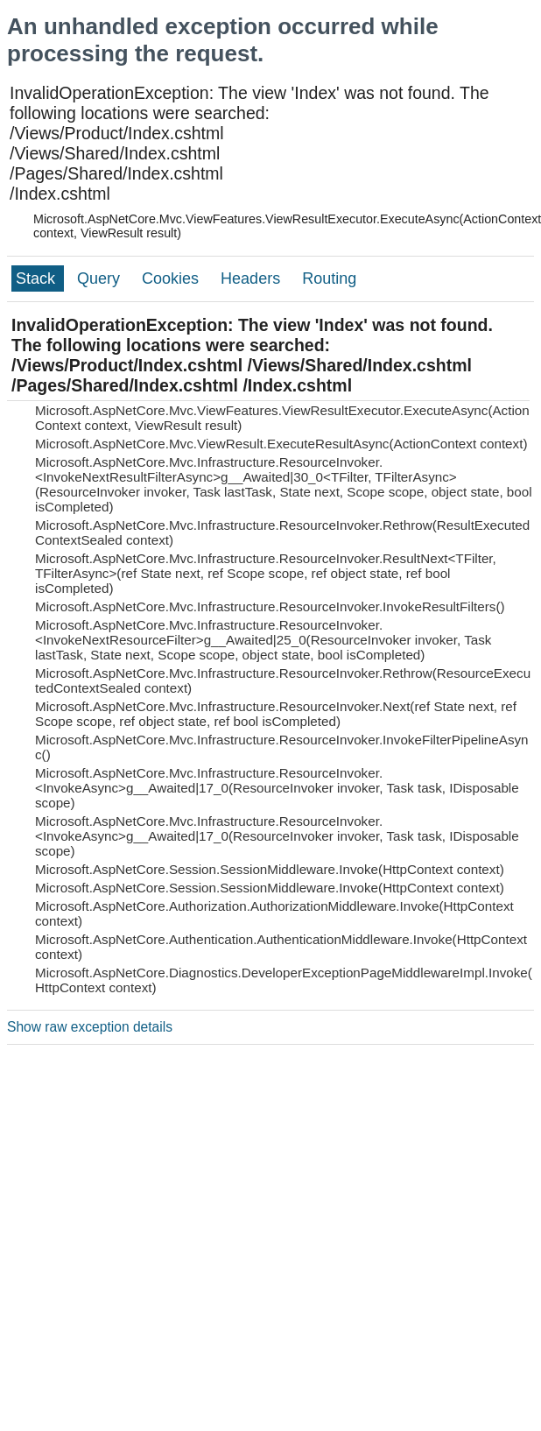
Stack (38, 278)
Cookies (172, 278)
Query (100, 278)
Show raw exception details (89, 1026)
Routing (329, 278)
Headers (253, 278)
